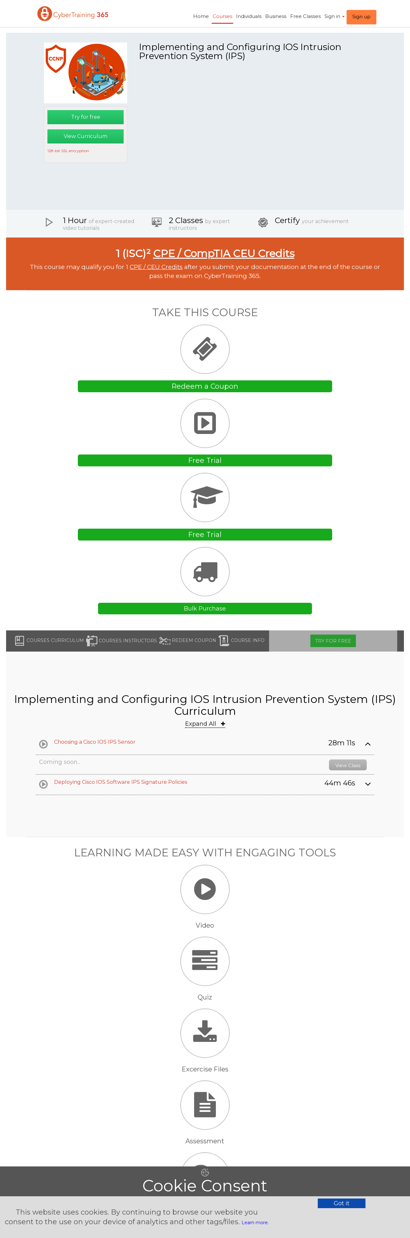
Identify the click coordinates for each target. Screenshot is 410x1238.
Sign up (361, 16)
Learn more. (255, 1222)
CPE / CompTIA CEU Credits (223, 253)
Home (201, 16)
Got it (341, 1203)
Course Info (241, 640)
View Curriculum (85, 136)
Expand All (205, 724)
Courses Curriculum (49, 640)
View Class (347, 765)
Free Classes (305, 16)
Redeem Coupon (187, 640)
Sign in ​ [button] (334, 16)
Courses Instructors (121, 641)
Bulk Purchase (205, 608)
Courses (222, 16)
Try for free (85, 117)
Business (275, 16)
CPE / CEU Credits (156, 267)
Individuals (248, 16)
